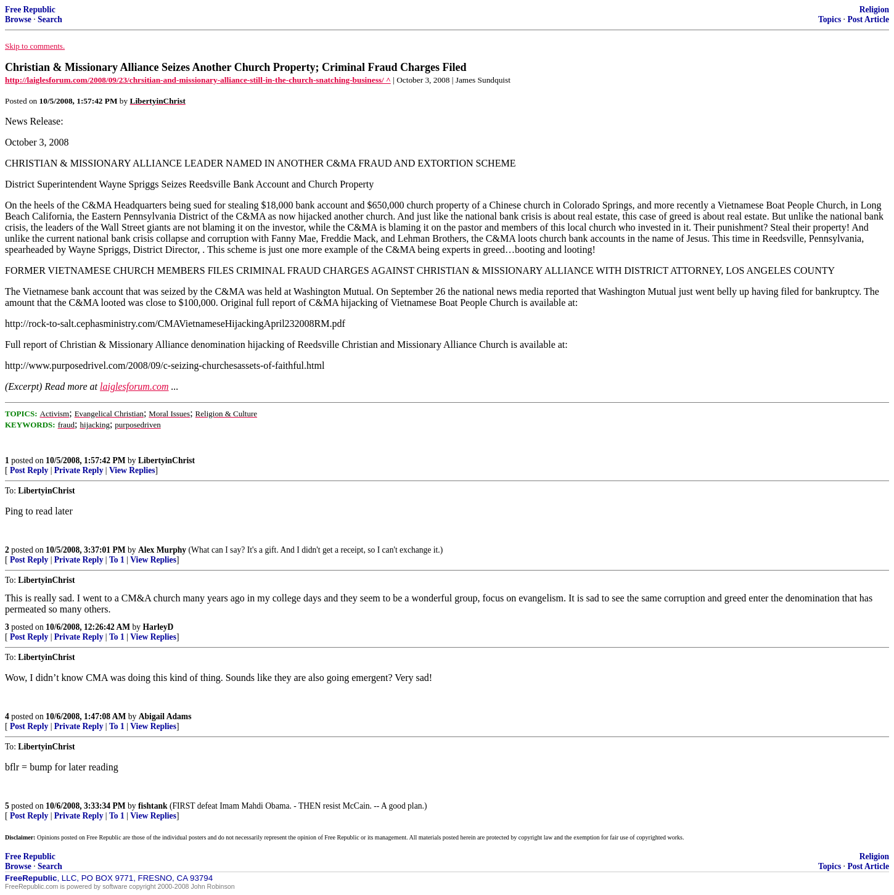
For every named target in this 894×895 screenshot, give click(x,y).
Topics (829, 19)
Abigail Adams (165, 716)
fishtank (153, 805)
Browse (18, 19)
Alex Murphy (162, 550)
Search (50, 19)
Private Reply (79, 470)
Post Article (868, 19)
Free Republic (30, 9)
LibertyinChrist (166, 460)
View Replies (132, 470)
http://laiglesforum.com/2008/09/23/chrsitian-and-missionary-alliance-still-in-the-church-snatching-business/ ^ (198, 80)
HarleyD (158, 627)
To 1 (117, 559)
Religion (874, 9)
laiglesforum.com (134, 386)
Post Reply (29, 470)
